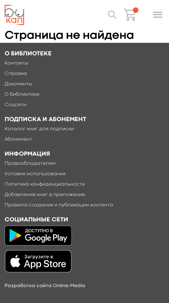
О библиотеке (22, 94)
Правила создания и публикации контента (59, 205)
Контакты (16, 63)
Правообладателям (30, 163)
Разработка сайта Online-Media (45, 286)
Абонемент (18, 139)
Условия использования (35, 174)
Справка (16, 74)
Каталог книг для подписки (39, 129)
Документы (18, 84)
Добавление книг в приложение (45, 195)
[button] (157, 14)
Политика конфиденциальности (45, 184)
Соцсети (15, 105)
